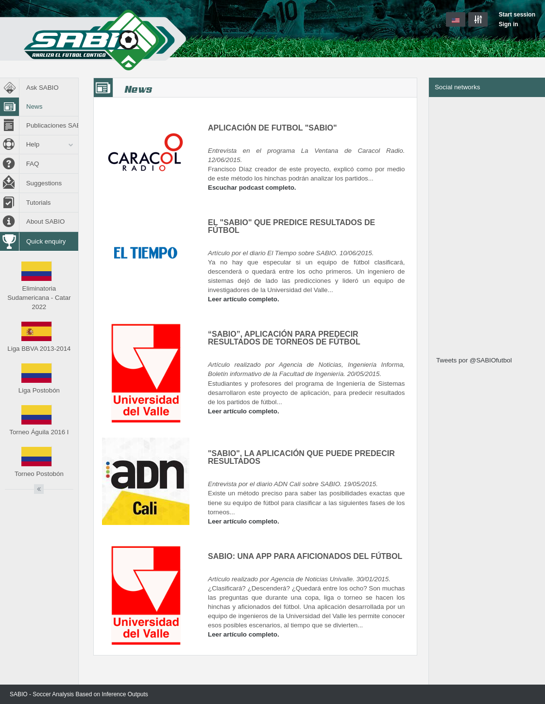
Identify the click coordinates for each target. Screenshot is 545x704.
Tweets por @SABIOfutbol (474, 360)
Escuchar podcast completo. (252, 187)
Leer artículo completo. (243, 299)
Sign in (508, 24)
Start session (517, 14)
